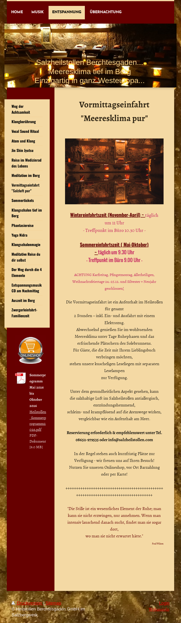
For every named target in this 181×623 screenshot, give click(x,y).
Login (164, 603)
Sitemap (53, 603)
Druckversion (27, 603)
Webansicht (159, 609)
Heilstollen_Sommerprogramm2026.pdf (37, 420)
